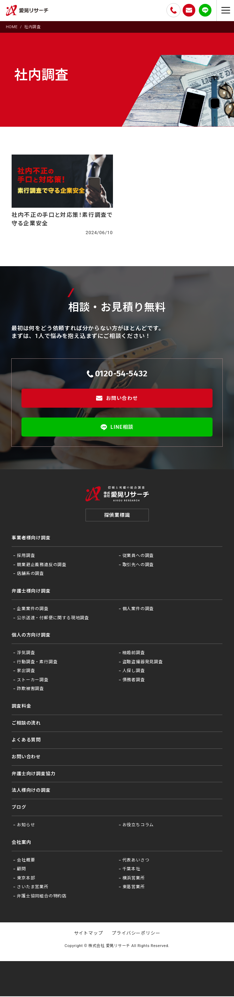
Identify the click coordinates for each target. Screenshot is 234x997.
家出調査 (26, 671)
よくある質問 (26, 740)
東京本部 (26, 878)
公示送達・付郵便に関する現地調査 (53, 618)
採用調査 (26, 556)
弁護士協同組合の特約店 (42, 897)
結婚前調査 (133, 653)
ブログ (19, 808)
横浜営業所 (133, 878)
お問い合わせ (117, 398)
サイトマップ (88, 934)
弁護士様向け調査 (31, 592)
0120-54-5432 (117, 373)
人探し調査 (133, 671)
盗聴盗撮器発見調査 (142, 662)
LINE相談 (117, 427)
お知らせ (26, 825)
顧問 (21, 869)
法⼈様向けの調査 (31, 791)
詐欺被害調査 (30, 689)
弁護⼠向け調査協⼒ (33, 774)
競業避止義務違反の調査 (42, 565)
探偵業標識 (117, 516)
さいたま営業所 (33, 887)
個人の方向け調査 (31, 636)
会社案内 (21, 843)
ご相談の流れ (26, 723)
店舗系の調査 (30, 574)
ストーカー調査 (33, 680)
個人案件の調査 (138, 609)
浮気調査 (26, 653)
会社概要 (26, 860)
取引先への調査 (138, 565)
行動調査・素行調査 (37, 662)
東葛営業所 (133, 887)
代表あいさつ (136, 860)
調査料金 (21, 707)
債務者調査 (133, 680)
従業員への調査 (138, 556)
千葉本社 (131, 869)
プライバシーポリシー (136, 934)
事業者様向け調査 (31, 538)
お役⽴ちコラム (138, 825)
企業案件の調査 (33, 609)
